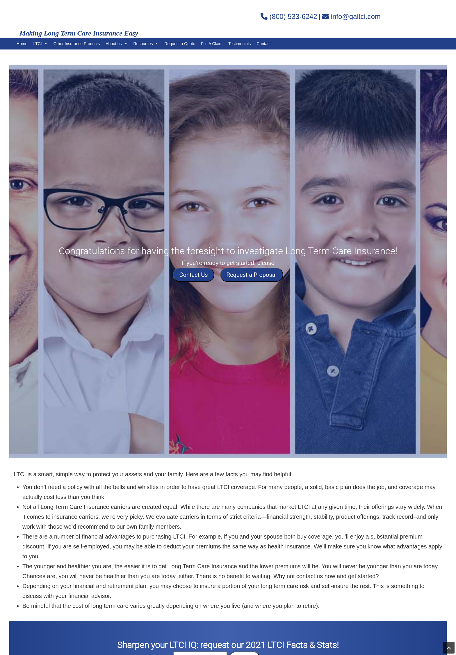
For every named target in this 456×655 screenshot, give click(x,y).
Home (22, 43)
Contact (263, 43)
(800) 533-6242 (293, 16)
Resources (146, 43)
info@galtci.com (356, 16)
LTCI (40, 43)
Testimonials (239, 43)
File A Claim (211, 43)
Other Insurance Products (77, 43)
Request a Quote (179, 43)
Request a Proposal (252, 274)
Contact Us (193, 274)
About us (116, 43)
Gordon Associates (86, 16)
